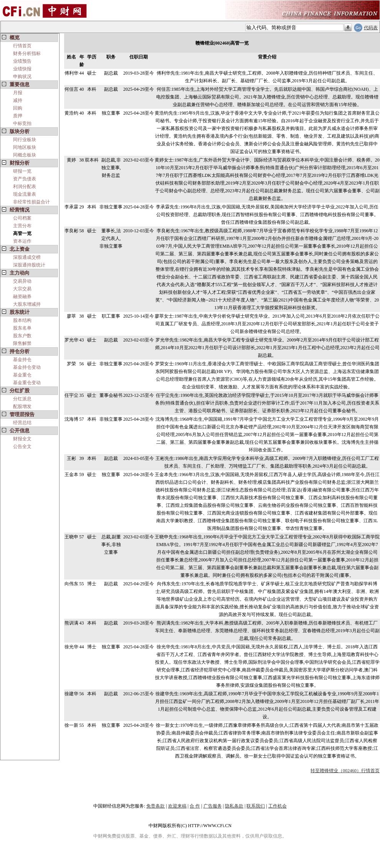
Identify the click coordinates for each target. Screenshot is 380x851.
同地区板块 (24, 147)
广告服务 (212, 806)
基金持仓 (22, 359)
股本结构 (22, 320)
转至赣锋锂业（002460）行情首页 (345, 770)
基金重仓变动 (27, 382)
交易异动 (22, 281)
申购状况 (22, 76)
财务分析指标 (27, 53)
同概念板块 (24, 155)
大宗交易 (22, 288)
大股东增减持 (27, 304)
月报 (17, 92)
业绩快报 (22, 69)
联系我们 (255, 806)
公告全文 (22, 446)
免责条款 (155, 806)
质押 (17, 115)
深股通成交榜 (27, 257)
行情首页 (22, 45)
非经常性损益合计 (31, 202)
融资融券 (22, 296)
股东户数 (22, 335)
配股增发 (22, 406)
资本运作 (22, 241)
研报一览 (22, 171)
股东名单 (22, 328)
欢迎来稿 (177, 806)
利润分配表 (24, 186)
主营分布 (22, 225)
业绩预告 (22, 61)
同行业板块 (24, 139)
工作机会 (277, 806)
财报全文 (22, 438)
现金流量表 (24, 194)
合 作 (195, 806)
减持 (17, 100)
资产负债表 (24, 179)
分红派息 (22, 398)
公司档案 (22, 218)
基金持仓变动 (27, 367)
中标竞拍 (22, 123)
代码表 (371, 27)
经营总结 (22, 422)
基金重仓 (22, 375)
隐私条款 (234, 806)
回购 (17, 108)
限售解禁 (22, 343)
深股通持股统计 (29, 265)
